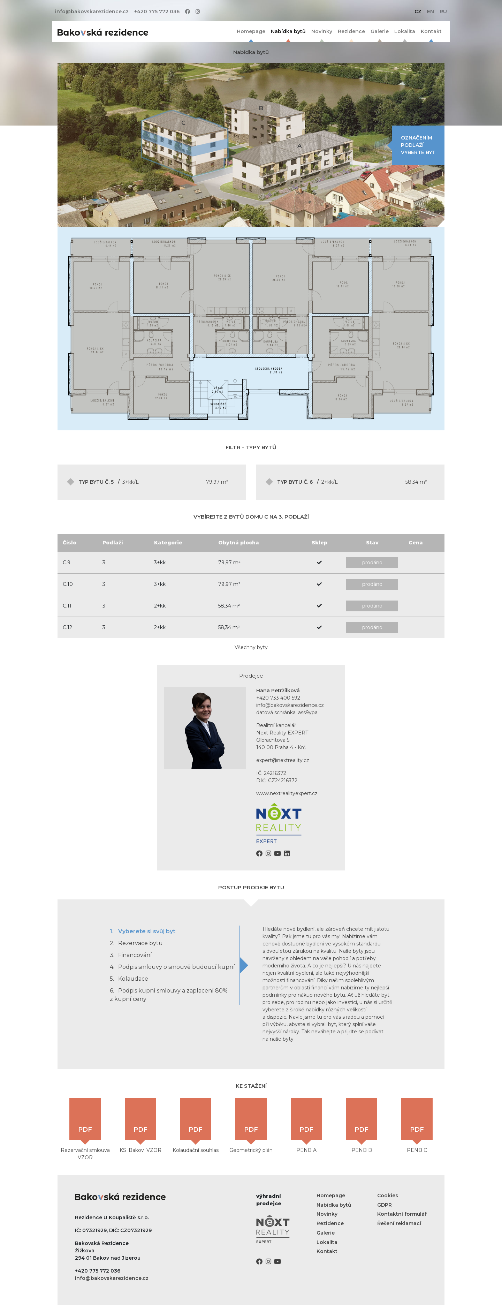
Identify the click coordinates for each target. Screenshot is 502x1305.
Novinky (321, 31)
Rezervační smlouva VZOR (85, 1129)
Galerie (380, 31)
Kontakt (431, 31)
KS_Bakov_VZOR (140, 1125)
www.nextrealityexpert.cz (287, 793)
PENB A (306, 1125)
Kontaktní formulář (402, 1214)
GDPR (384, 1205)
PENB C (417, 1125)
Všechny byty (251, 647)
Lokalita (404, 31)
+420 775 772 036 (157, 11)
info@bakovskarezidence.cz (92, 11)
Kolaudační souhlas (196, 1125)
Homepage (251, 31)
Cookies (387, 1195)
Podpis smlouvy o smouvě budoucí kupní (172, 967)
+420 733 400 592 (278, 698)
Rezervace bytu (136, 943)
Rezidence (351, 31)
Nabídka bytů (288, 31)
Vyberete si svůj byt (142, 931)
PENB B (361, 1125)
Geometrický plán (251, 1125)
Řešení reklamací (399, 1223)
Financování (131, 955)
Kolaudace (129, 978)
